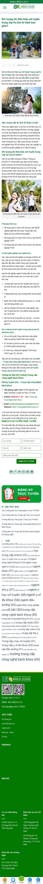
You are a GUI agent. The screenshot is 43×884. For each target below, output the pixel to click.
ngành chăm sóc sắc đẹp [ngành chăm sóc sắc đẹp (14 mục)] (19, 559)
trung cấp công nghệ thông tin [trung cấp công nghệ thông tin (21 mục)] (17, 618)
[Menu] (3, 7)
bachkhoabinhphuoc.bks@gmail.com (24, 404)
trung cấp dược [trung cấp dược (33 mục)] (27, 622)
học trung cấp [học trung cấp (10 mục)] (28, 551)
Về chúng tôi (6, 719)
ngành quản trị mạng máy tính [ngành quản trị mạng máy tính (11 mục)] (20, 585)
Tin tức (4, 737)
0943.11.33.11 (14, 698)
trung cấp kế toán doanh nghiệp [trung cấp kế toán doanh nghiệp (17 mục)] (16, 626)
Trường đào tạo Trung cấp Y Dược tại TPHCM (20, 519)
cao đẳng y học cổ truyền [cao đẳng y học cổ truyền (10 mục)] (26, 544)
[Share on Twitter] (19, 472)
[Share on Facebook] (15, 472)
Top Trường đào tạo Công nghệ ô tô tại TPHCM (20, 510)
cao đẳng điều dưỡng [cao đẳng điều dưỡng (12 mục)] (21, 547)
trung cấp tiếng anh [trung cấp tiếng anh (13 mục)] (15, 637)
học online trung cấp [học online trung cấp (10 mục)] (16, 551)
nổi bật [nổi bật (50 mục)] (14, 610)
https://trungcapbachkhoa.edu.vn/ (25, 407)
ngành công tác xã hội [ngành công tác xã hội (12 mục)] (23, 567)
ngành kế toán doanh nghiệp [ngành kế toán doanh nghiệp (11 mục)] (21, 575)
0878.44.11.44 (17, 397)
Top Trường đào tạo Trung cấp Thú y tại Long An (21, 515)
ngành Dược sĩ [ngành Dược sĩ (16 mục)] (21, 571)
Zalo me (38, 880)
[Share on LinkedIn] (32, 472)
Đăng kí (5, 880)
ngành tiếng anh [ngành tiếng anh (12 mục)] (21, 590)
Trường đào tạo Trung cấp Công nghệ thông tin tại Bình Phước (21, 525)
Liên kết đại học (8, 724)
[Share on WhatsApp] (11, 472)
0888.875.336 (16, 702)
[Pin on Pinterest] (28, 472)
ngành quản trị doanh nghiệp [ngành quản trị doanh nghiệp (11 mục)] (15, 581)
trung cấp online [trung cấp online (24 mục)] (30, 629)
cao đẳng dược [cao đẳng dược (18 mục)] (10, 544)
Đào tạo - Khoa (8, 732)
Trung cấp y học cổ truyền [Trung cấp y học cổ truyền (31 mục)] (18, 641)
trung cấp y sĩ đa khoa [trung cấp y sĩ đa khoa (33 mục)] (17, 645)
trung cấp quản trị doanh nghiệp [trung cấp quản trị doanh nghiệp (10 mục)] (12, 633)
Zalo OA (30, 880)
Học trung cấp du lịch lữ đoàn (17, 122)
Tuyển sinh (6, 728)
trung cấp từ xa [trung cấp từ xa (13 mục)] (29, 637)
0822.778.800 (19, 707)
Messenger (13, 880)
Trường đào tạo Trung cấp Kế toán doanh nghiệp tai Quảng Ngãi (21, 533)
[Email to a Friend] (23, 472)
